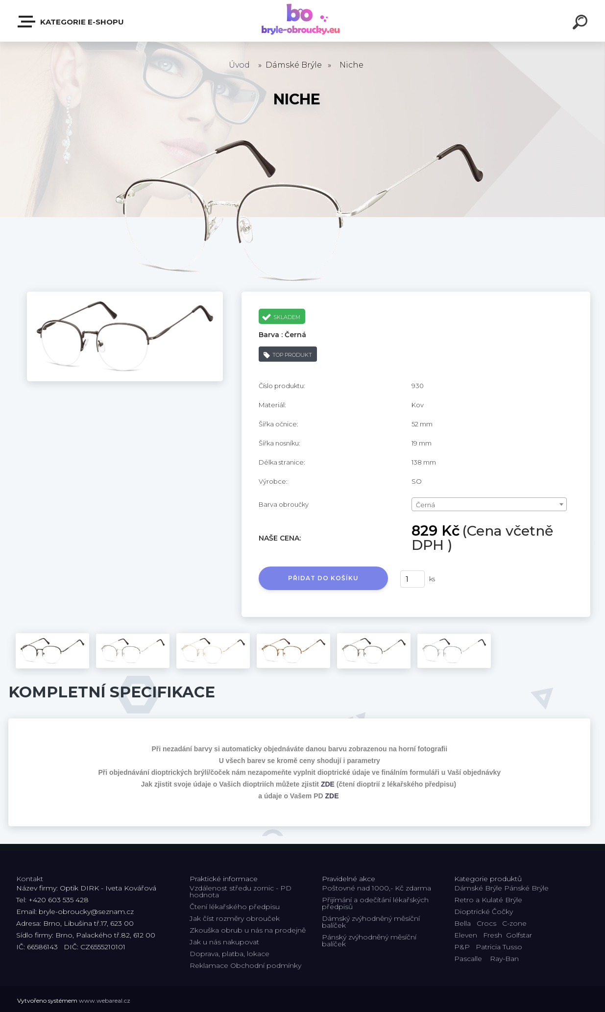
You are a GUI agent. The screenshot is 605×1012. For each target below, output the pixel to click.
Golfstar (519, 935)
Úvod (239, 65)
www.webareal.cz (104, 1000)
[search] (581, 23)
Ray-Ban (504, 958)
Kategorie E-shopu (71, 21)
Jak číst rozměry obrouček (235, 918)
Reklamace (209, 965)
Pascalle (468, 958)
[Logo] (302, 21)
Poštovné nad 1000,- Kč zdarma (376, 888)
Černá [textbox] (425, 505)
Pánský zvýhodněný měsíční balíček (369, 940)
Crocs (486, 923)
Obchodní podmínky (265, 965)
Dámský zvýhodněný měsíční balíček (371, 922)
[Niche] (125, 295)
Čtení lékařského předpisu (235, 906)
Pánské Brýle (526, 888)
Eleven (465, 935)
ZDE (328, 784)
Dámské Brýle (478, 888)
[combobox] (489, 504)
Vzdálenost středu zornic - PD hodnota (240, 891)
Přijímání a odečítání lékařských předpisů (375, 903)
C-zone (514, 923)
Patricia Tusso (499, 946)
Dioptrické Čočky (483, 911)
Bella (462, 923)
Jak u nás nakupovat (224, 941)
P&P (462, 946)
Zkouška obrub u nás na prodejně (248, 930)
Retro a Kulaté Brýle (488, 899)
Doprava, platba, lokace (229, 953)
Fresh (492, 935)
